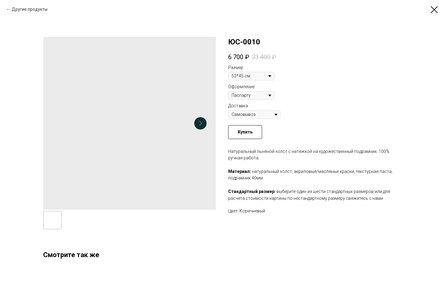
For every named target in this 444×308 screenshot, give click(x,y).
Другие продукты (29, 9)
